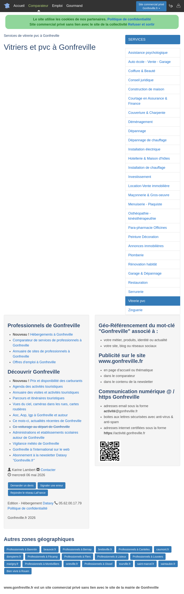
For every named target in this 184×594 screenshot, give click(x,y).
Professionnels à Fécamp (43, 556)
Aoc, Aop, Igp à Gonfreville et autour (40, 415)
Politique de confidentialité (129, 19)
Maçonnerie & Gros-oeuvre (148, 195)
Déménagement (140, 122)
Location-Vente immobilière (149, 186)
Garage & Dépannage (145, 273)
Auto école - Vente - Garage (149, 62)
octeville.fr (72, 563)
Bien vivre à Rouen (18, 571)
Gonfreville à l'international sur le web (41, 449)
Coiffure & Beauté (141, 71)
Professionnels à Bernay (77, 549)
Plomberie (136, 255)
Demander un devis (21, 485)
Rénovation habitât (142, 264)
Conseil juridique (141, 80)
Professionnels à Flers (77, 556)
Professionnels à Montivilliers (42, 563)
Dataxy (48, 503)
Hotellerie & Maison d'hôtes (149, 158)
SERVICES (137, 39)
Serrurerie (136, 292)
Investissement (139, 177)
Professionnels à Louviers (148, 556)
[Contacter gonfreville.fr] (178, 5)
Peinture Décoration (143, 237)
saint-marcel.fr (145, 563)
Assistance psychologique (148, 53)
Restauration (138, 283)
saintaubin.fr (168, 563)
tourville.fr (125, 563)
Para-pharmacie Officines (147, 228)
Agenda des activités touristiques (38, 386)
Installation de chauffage (146, 168)
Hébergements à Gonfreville (51, 334)
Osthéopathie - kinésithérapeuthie (142, 215)
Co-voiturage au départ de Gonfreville (41, 427)
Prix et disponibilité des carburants (56, 381)
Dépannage (137, 131)
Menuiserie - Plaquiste (145, 204)
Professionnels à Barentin (22, 549)
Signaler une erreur (51, 485)
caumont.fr (162, 549)
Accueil (19, 6)
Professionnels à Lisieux (111, 556)
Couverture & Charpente (146, 113)
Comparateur (38, 6)
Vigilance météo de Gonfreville (36, 443)
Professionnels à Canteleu (134, 549)
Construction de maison (146, 89)
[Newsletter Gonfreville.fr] (170, 5)
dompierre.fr (14, 556)
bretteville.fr (105, 549)
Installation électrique (144, 149)
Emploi (57, 6)
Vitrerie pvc (136, 301)
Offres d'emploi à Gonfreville (34, 362)
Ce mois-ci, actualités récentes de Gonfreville (47, 421)
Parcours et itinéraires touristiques (38, 398)
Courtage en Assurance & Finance (147, 100)
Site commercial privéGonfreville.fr (151, 6)
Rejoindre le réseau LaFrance (27, 492)
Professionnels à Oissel (98, 563)
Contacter (48, 470)
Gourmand (74, 6)
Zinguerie (135, 310)
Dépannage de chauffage (147, 140)
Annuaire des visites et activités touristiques (46, 392)
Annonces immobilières (146, 246)
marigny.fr (12, 563)
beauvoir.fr (50, 549)
